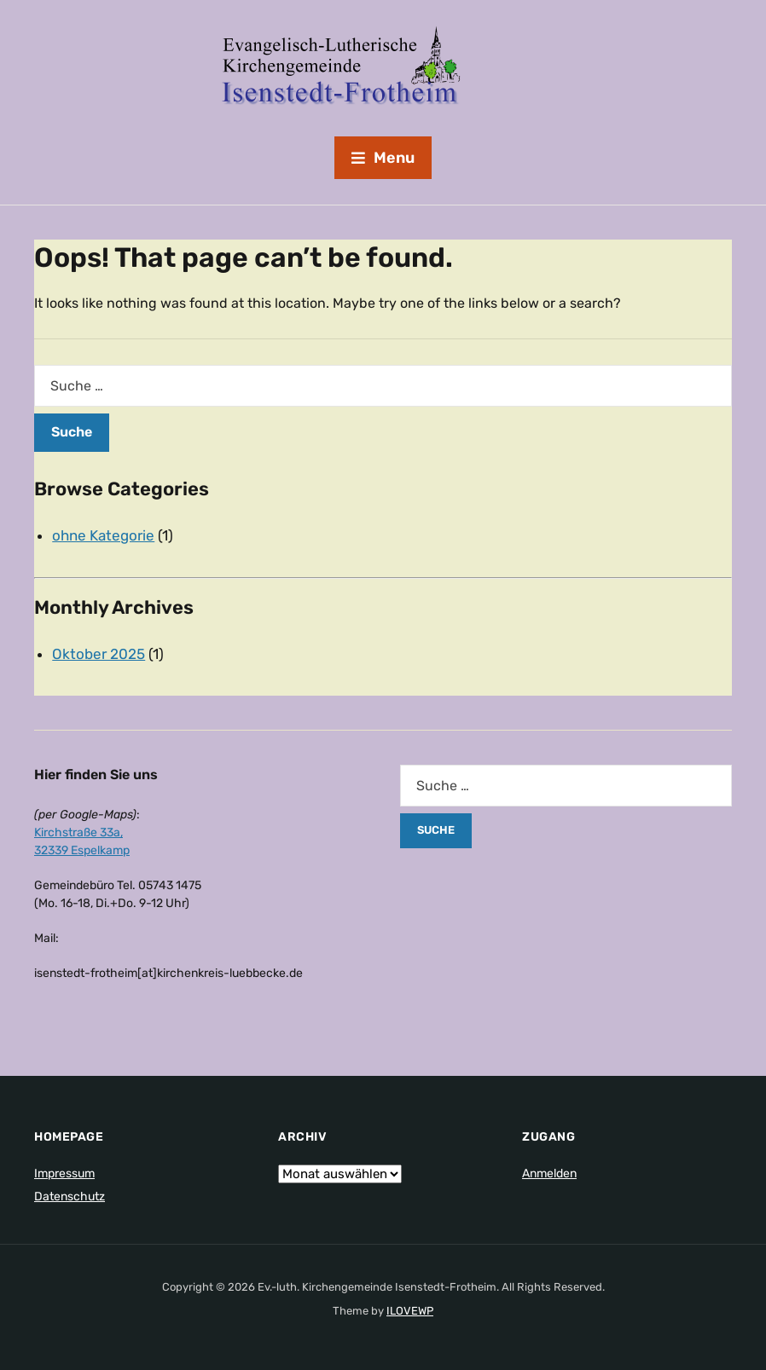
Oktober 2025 (98, 653)
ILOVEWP (409, 1310)
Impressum (64, 1173)
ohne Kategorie (103, 535)
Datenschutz (69, 1196)
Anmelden (549, 1173)
